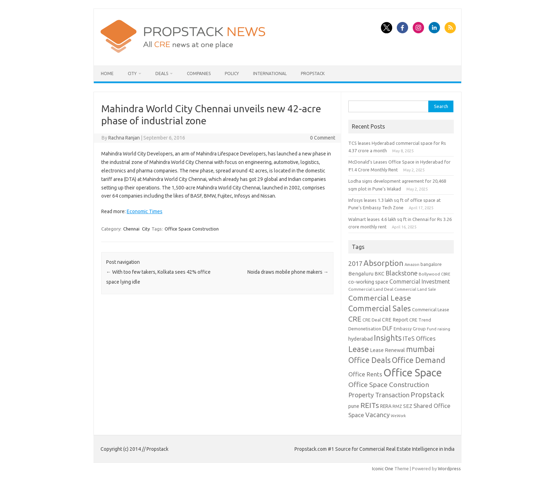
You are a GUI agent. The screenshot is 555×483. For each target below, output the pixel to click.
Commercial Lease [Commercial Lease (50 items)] (379, 298)
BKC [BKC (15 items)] (379, 274)
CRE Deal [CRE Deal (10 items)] (371, 319)
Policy (232, 73)
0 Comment (322, 138)
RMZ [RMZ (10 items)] (397, 406)
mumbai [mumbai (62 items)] (420, 349)
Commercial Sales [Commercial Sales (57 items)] (379, 308)
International (270, 73)
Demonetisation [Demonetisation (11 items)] (364, 328)
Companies (199, 73)
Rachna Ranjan (124, 138)
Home (107, 73)
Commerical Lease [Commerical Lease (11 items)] (430, 309)
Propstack (313, 73)
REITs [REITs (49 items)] (369, 405)
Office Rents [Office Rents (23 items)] (365, 374)
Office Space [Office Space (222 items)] (412, 373)
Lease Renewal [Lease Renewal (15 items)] (387, 350)
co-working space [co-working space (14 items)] (368, 282)
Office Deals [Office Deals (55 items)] (369, 360)
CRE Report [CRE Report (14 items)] (395, 320)
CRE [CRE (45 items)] (354, 319)
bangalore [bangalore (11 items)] (431, 264)
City (132, 73)
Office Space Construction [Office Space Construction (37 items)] (388, 384)
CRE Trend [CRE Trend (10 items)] (420, 319)
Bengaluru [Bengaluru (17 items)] (360, 274)
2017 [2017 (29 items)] (355, 263)
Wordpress (449, 468)
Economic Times (144, 211)
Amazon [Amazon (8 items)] (412, 264)
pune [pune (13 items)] (353, 406)
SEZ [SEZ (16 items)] (407, 406)
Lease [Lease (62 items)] (358, 349)
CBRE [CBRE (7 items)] (445, 274)
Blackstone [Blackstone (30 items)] (401, 273)
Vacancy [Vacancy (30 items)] (377, 414)
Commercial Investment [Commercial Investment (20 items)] (419, 281)
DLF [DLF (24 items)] (387, 328)
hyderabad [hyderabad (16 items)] (360, 339)
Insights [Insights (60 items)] (388, 337)
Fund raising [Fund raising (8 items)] (438, 328)
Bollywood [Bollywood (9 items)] (429, 274)
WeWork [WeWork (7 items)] (398, 416)
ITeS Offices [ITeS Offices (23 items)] (419, 338)
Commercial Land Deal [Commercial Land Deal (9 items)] (370, 289)
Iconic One (382, 468)
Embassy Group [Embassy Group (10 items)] (410, 328)
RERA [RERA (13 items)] (385, 406)
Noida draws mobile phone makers (287, 272)
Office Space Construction (192, 228)
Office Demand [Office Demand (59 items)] (418, 360)
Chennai (131, 228)
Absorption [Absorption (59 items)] (384, 263)
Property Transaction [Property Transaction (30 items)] (379, 394)
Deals (161, 73)
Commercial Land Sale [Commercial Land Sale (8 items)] (415, 289)
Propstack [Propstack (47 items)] (427, 395)
